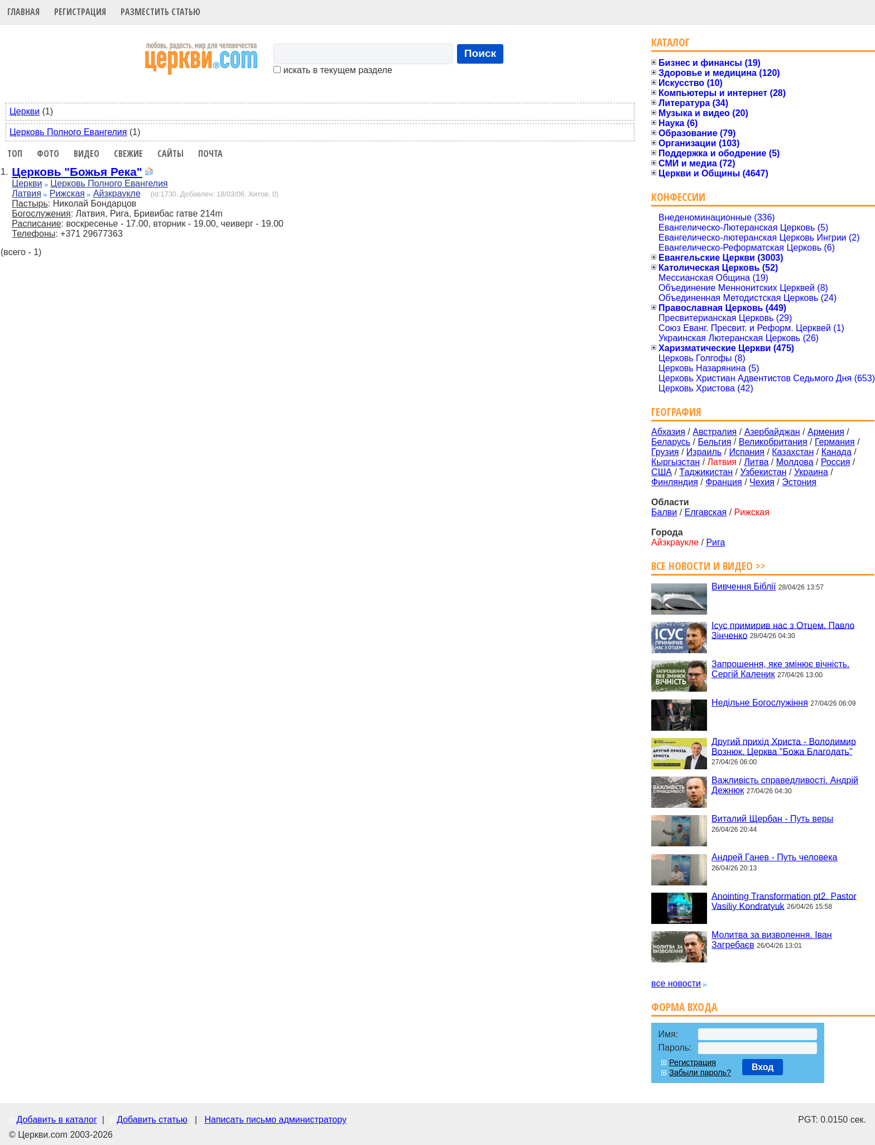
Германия (835, 442)
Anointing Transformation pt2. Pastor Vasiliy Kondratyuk (784, 901)
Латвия (26, 193)
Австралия (715, 432)
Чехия (762, 482)
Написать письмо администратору (275, 1119)
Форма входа (684, 1006)
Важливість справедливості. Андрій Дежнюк (784, 785)
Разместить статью (160, 12)
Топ (14, 153)
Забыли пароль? (700, 1072)
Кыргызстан (675, 462)
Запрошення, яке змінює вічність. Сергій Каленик (780, 669)
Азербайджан (772, 432)
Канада (836, 452)
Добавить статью (152, 1119)
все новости (676, 983)
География (676, 411)
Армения (825, 432)
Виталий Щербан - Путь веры (772, 818)
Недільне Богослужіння (759, 702)
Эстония (799, 482)
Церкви (24, 111)
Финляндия (674, 482)
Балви (664, 512)
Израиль (704, 452)
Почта (210, 153)
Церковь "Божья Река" (77, 171)
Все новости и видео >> (708, 565)
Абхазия (668, 432)
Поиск (480, 53)
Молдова (795, 462)
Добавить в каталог (56, 1119)
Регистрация (80, 12)
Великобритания (773, 442)
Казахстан (793, 452)
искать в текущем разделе (332, 70)
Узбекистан (763, 472)
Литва (756, 462)
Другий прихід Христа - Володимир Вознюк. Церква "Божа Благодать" (783, 746)
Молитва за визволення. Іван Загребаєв (771, 940)
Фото (48, 153)
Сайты (170, 153)
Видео (86, 153)
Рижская (67, 193)
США (661, 472)
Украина (811, 472)
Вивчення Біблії (743, 586)
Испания (747, 452)
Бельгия (714, 442)
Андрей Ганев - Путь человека (774, 857)
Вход (763, 1067)
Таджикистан (706, 472)
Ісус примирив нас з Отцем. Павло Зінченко (782, 630)
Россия (835, 462)
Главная (23, 12)
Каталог (670, 42)
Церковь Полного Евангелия (68, 132)
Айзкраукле (117, 193)
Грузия (665, 452)
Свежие (128, 153)
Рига (715, 542)
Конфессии (678, 196)
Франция (723, 482)
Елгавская (706, 512)
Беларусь (670, 442)
